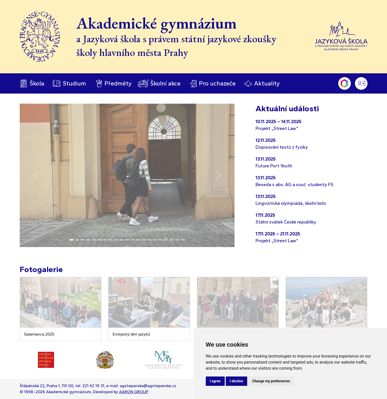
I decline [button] (236, 381)
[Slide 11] (127, 240)
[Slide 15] (149, 240)
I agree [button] (215, 381)
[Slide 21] (183, 240)
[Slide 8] (110, 240)
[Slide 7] (105, 240)
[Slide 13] (138, 240)
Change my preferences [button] (271, 381)
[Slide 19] (172, 240)
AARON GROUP (133, 391)
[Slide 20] (177, 240)
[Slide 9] (116, 240)
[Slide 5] (94, 240)
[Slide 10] (122, 240)
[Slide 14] (144, 240)
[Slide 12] (133, 240)
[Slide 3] (83, 240)
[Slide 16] (155, 240)
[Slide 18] (166, 240)
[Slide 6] (99, 240)
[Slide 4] (88, 240)
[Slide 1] (72, 240)
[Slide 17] (160, 240)
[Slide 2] (77, 240)
